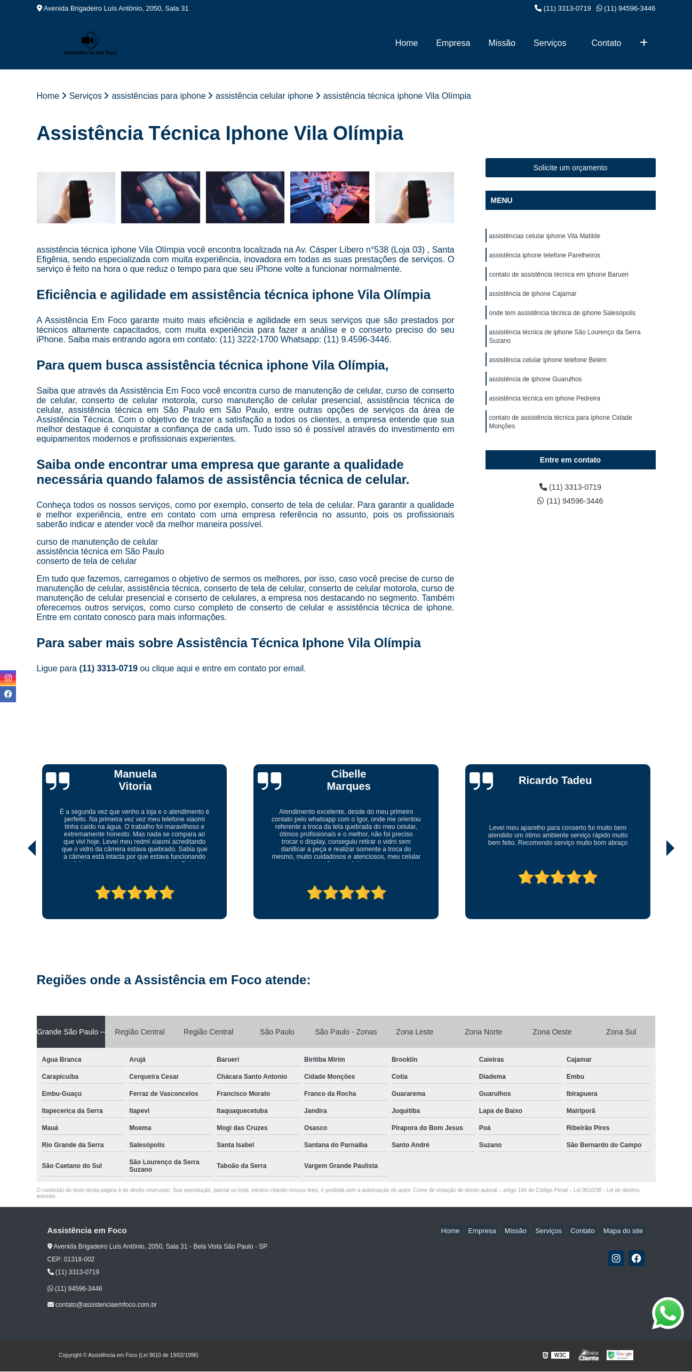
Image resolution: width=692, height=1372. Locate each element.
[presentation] (17, 890)
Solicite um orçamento (571, 168)
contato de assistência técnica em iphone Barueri (559, 277)
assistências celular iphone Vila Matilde (545, 237)
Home (406, 43)
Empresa (453, 43)
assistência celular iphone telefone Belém (548, 368)
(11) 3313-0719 (563, 8)
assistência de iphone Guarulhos (535, 389)
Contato (606, 43)
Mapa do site (625, 1232)
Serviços (550, 43)
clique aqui (172, 669)
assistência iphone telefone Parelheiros (545, 257)
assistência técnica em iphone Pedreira (545, 409)
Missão (501, 43)
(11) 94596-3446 (626, 8)
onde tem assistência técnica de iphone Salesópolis (562, 318)
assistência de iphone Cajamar (533, 298)
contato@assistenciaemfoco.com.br (102, 1306)
